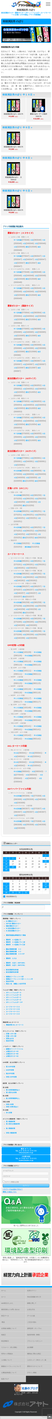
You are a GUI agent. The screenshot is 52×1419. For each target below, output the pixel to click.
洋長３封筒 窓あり (12, 1107)
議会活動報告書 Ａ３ (13, 951)
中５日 (31, 753)
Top (49, 1416)
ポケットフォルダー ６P (14, 1002)
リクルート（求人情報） (9, 1347)
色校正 (3, 1335)
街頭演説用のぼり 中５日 (16, 191)
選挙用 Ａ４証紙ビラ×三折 (15, 944)
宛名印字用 (10, 981)
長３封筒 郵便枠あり (13, 1090)
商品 (3, 1322)
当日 (39, 247)
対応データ (5, 1316)
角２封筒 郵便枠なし (13, 1098)
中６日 (16, 753)
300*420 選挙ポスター (13, 923)
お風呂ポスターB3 (12, 1054)
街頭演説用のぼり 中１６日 (17, 94)
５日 (43, 240)
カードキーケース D (13, 1014)
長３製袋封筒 (10, 1121)
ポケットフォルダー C (13, 997)
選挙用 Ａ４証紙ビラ (13, 940)
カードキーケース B (13, 1009)
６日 (31, 240)
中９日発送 (37, 652)
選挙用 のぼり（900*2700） (16, 965)
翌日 (27, 247)
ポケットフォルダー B (13, 995)
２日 (15, 247)
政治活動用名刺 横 (12, 972)
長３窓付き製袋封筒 (13, 1124)
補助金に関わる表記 (34, 1353)
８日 (31, 471)
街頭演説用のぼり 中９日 (16, 127)
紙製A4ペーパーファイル (14, 1049)
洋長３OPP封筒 (11, 1077)
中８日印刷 (17, 796)
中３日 (30, 756)
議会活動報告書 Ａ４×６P (15, 954)
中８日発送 (28, 655)
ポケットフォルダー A (13, 992)
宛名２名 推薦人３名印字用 (16, 984)
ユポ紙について (6, 1360)
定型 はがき (10, 1038)
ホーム (3, 1290)
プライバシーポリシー (34, 1341)
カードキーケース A (13, 1007)
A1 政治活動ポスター (13, 931)
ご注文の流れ (31, 1322)
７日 (43, 471)
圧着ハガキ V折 (11, 1034)
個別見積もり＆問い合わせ (10, 1309)
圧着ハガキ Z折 (11, 1036)
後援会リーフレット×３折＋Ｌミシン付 (19, 979)
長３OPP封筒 (10, 1066)
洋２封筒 (9, 1112)
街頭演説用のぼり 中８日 (16, 158)
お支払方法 (31, 1309)
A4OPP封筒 (10, 1070)
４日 (24, 243)
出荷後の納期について (9, 1328)
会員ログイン (31, 1290)
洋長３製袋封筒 (11, 1133)
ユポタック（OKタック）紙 (36, 1360)
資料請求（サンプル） (34, 1328)
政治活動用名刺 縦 (12, 970)
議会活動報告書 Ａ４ (13, 949)
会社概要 (30, 1347)
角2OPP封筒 (10, 1073)
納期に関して (31, 1303)
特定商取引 (5, 1341)
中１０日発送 (18, 652)
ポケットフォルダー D (13, 1000)
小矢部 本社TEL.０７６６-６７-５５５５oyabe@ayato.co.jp (26, 1158)
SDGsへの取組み (7, 1353)
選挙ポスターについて (34, 1366)
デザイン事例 (31, 1372)
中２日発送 (36, 543)
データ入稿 (31, 1316)
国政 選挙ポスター (12, 926)
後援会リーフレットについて (11, 1366)
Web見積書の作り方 (34, 1297)
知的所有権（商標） (34, 1335)
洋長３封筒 (10, 1104)
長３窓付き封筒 (11, 1092)
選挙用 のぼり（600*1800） (16, 963)
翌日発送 (28, 547)
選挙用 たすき (11, 958)
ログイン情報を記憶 (11, 1182)
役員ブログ (5, 1379)
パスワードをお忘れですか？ (13, 1189)
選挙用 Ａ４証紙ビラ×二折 (15, 942)
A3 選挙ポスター (11, 921)
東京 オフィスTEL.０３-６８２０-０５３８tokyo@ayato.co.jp (26, 1151)
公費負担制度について (9, 1372)
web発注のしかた (7, 1303)
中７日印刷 (17, 240)
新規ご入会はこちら (10, 1192)
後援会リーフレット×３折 (15, 976)
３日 (36, 243)
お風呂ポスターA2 (12, 1056)
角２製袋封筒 (10, 1128)
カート (3, 1297)
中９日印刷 (17, 471)
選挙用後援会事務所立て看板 (16, 935)
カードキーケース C (13, 1011)
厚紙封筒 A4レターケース (14, 1025)
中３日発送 (17, 543)
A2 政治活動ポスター (13, 928)
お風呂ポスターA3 (12, 1051)
